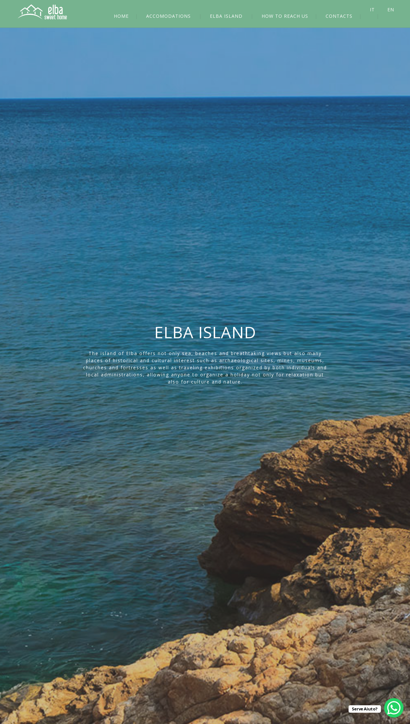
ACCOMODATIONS (168, 16)
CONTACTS (339, 16)
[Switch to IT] (378, 9)
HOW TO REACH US (285, 16)
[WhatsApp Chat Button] (394, 708)
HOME (121, 16)
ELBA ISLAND (226, 16)
